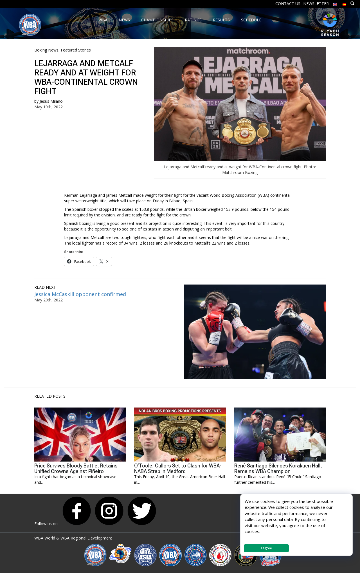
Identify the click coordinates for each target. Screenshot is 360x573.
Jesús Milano (51, 101)
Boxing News (46, 50)
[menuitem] (335, 3)
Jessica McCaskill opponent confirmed (81, 294)
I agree (266, 548)
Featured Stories (76, 50)
